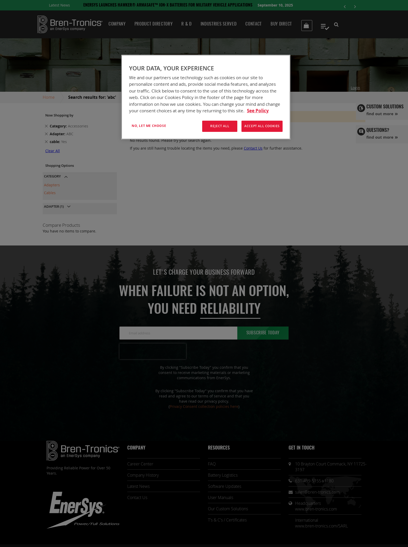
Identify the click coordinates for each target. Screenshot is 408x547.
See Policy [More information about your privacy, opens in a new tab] (258, 111)
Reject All (219, 126)
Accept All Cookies (262, 126)
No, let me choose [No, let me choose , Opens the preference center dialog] (149, 126)
